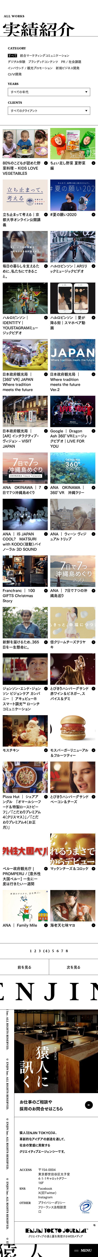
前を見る (24, 967)
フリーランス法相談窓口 (52, 1209)
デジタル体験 (16, 61)
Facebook (45, 1188)
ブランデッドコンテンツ (43, 61)
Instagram (45, 1197)
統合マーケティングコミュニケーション (44, 55)
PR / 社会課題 (71, 61)
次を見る (73, 967)
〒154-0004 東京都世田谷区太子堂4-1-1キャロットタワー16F (54, 1176)
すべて (12, 55)
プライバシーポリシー (51, 1202)
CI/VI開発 (15, 74)
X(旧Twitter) (47, 1192)
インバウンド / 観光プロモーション (30, 67)
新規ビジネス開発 (67, 67)
